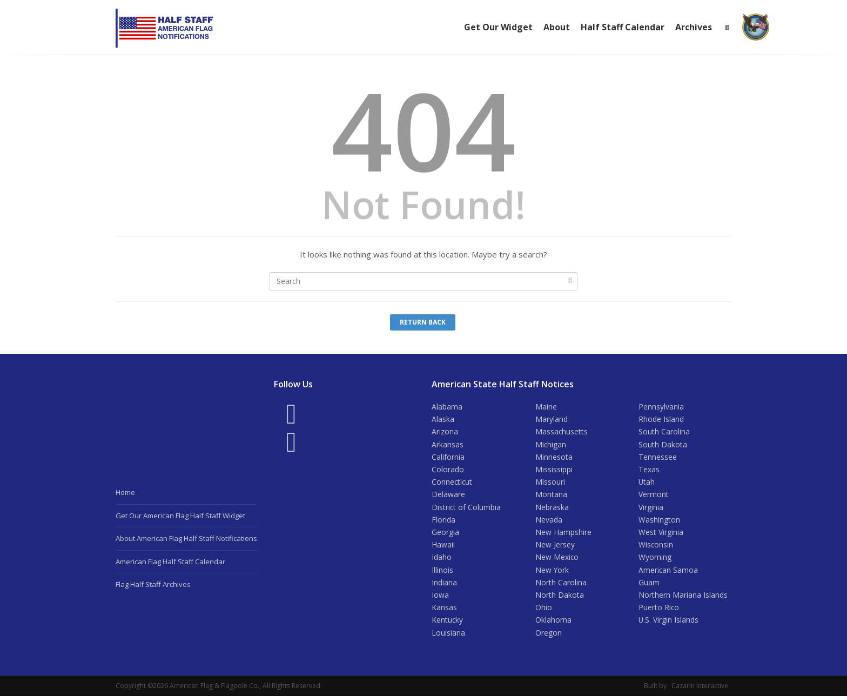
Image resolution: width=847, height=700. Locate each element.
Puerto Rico (659, 611)
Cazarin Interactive (699, 689)
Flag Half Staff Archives (153, 584)
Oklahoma (553, 623)
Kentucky (447, 623)
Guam (649, 585)
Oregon (548, 636)
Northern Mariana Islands (683, 598)
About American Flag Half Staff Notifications (186, 538)
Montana (551, 496)
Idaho (442, 559)
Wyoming (654, 559)
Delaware (448, 496)
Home (125, 492)
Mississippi (554, 470)
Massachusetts (561, 432)
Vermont (653, 496)
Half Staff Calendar (622, 27)
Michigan (551, 445)
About (556, 27)
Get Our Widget (498, 27)
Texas (649, 470)
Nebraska (552, 509)
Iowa (440, 598)
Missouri (550, 483)
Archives (693, 27)
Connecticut (452, 483)
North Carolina (561, 585)
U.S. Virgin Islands (668, 623)
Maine (546, 406)
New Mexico (557, 559)
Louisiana (448, 636)
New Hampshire (563, 534)
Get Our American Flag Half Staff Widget (180, 515)
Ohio (543, 611)
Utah (646, 483)
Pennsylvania (661, 406)
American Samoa (668, 572)
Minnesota (554, 457)
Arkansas (447, 445)
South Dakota (662, 445)
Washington (659, 521)
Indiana (444, 585)
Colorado (448, 470)
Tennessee (657, 457)
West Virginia (660, 534)
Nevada (548, 521)
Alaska (443, 419)
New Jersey (555, 547)
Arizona (445, 432)
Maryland (551, 419)
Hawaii (443, 547)
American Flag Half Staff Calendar (170, 561)
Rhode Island (661, 419)
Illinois (442, 572)
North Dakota (559, 598)
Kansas (444, 611)
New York (552, 572)
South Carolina (664, 432)
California (448, 457)
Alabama (447, 406)
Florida (443, 521)
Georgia (445, 534)
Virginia (650, 509)
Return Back (423, 322)
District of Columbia (466, 509)
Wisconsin (656, 547)
